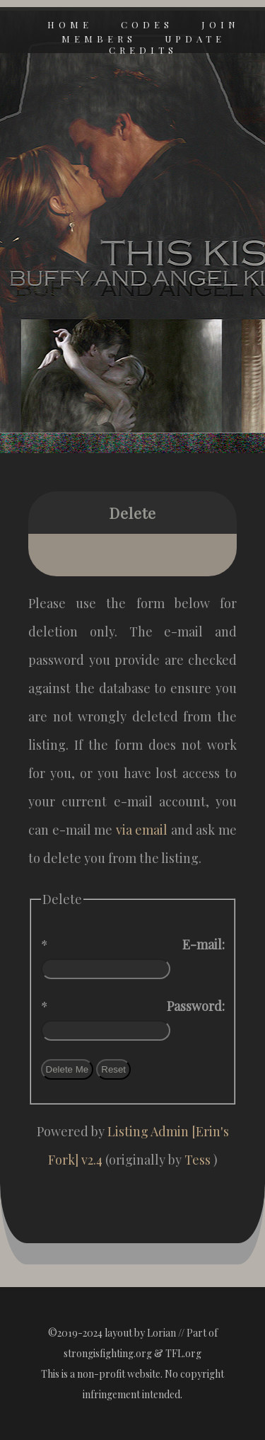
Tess (198, 1159)
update (195, 39)
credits (143, 50)
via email (142, 829)
